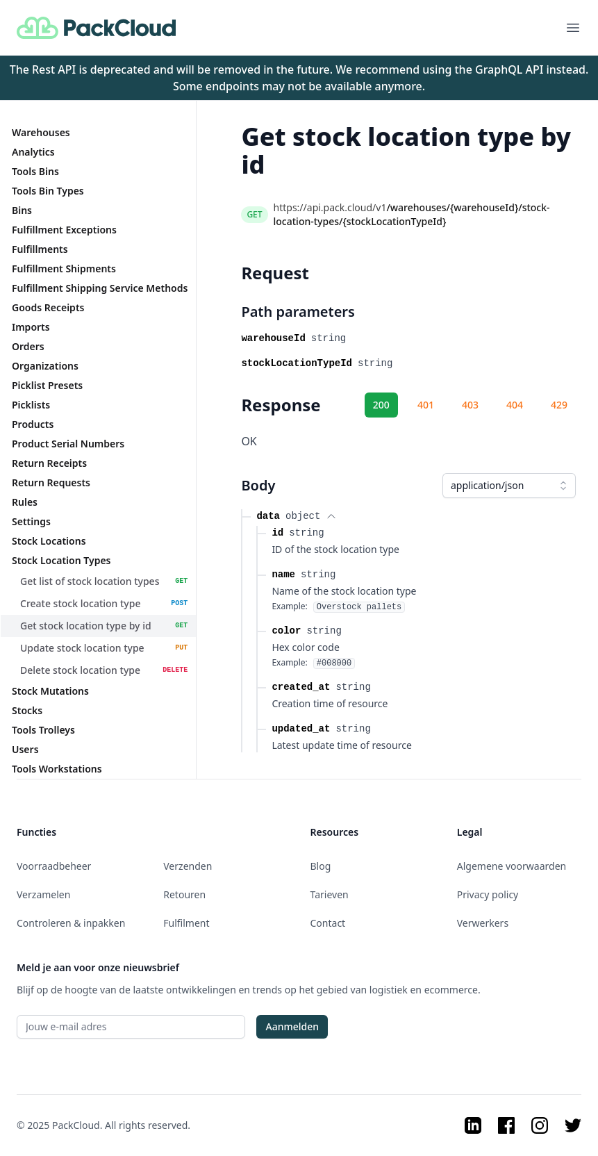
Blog (320, 866)
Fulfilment (186, 923)
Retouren (184, 894)
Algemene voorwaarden (511, 866)
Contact (328, 923)
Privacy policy (488, 894)
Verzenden (187, 866)
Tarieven (329, 894)
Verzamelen (43, 894)
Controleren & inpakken (71, 923)
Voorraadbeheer (54, 866)
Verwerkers (482, 923)
